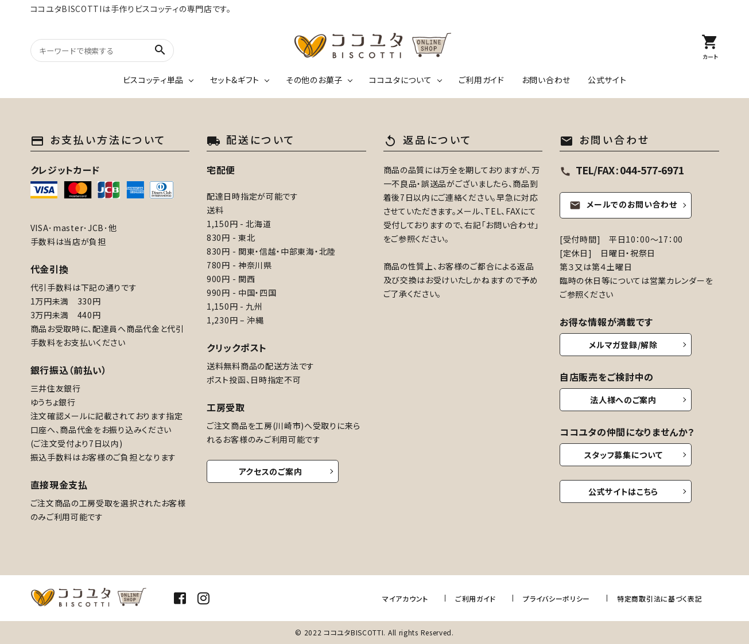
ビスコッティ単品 (153, 79)
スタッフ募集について (623, 454)
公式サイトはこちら (623, 491)
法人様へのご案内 (623, 399)
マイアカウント (410, 598)
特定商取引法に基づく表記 (659, 598)
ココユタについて (400, 79)
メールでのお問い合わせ (623, 204)
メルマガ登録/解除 (623, 344)
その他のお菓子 (314, 79)
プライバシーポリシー (558, 598)
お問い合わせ (546, 79)
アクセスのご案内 (270, 471)
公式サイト (607, 79)
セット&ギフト (234, 79)
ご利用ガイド (481, 79)
